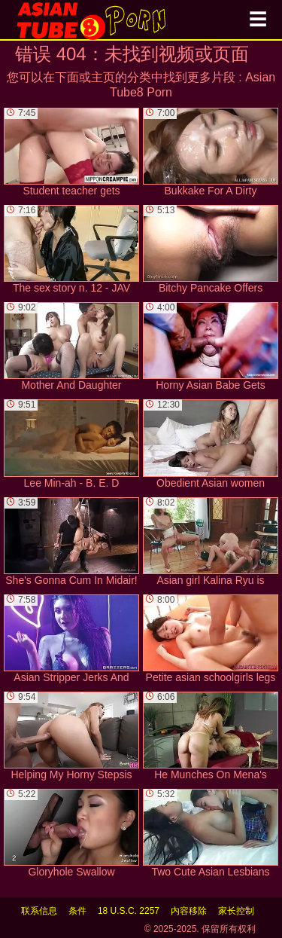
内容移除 (189, 911)
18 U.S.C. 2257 (128, 911)
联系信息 (39, 911)
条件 (77, 911)
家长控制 (236, 911)
